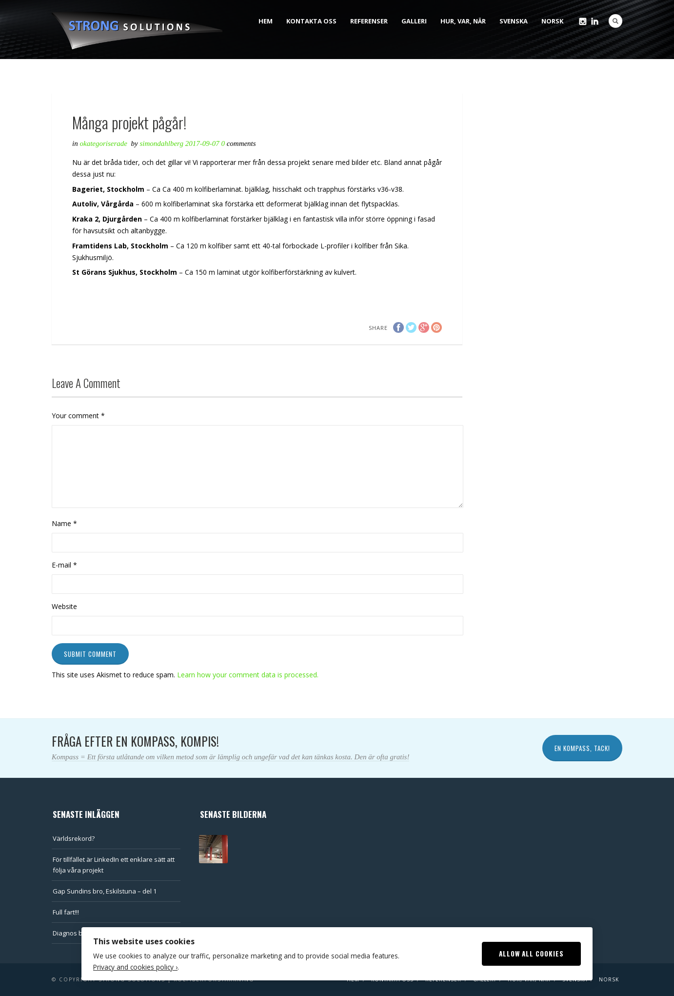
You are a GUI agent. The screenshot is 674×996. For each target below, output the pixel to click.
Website (64, 606)
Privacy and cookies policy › (135, 967)
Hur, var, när (463, 21)
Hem (265, 21)
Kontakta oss (311, 21)
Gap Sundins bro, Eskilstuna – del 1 (105, 891)
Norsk (552, 21)
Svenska (513, 21)
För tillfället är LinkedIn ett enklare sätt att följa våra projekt (114, 864)
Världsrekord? (74, 838)
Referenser (369, 21)
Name (64, 523)
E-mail (64, 564)
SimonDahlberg (162, 143)
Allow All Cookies (531, 953)
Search (615, 21)
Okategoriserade (103, 143)
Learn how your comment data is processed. (247, 674)
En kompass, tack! (582, 748)
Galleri (414, 21)
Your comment (78, 415)
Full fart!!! (66, 912)
